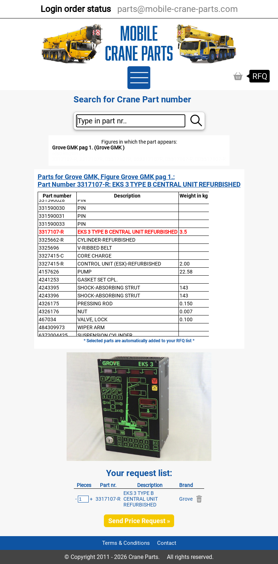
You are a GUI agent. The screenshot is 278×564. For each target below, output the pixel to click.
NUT (82, 311)
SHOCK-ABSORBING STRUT (108, 288)
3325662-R (51, 240)
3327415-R (51, 264)
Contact (166, 543)
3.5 (183, 232)
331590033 (52, 224)
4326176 (49, 311)
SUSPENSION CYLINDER (104, 335)
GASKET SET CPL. (97, 280)
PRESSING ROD (95, 303)
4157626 (49, 272)
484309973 (52, 327)
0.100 (186, 319)
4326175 (49, 303)
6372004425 (53, 335)
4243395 (49, 288)
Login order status (76, 9)
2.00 (185, 264)
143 (184, 288)
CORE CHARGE (94, 256)
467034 (47, 319)
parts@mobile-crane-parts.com (177, 9)
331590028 (52, 200)
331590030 (52, 208)
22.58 (186, 272)
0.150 (186, 303)
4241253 (49, 280)
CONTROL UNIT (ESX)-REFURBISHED (119, 264)
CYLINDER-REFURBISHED (106, 240)
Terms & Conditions (126, 543)
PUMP (84, 272)
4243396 (49, 295)
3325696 (49, 248)
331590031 (52, 216)
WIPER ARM (91, 327)
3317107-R (51, 232)
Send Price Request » (139, 521)
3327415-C (51, 256)
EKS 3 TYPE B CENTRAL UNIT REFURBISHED (127, 232)
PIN (81, 200)
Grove (186, 499)
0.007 (186, 311)
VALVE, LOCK (92, 319)
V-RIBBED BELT (94, 248)
